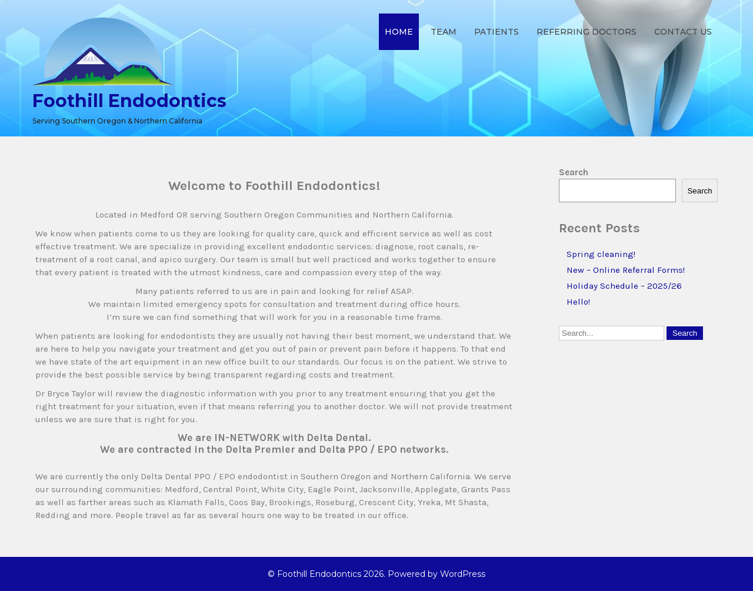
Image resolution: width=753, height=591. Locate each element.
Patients (496, 31)
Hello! (578, 301)
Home (399, 31)
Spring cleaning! (601, 254)
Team (444, 31)
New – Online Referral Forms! (626, 270)
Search (573, 172)
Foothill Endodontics (129, 101)
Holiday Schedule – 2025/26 (624, 286)
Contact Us (683, 31)
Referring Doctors (587, 31)
